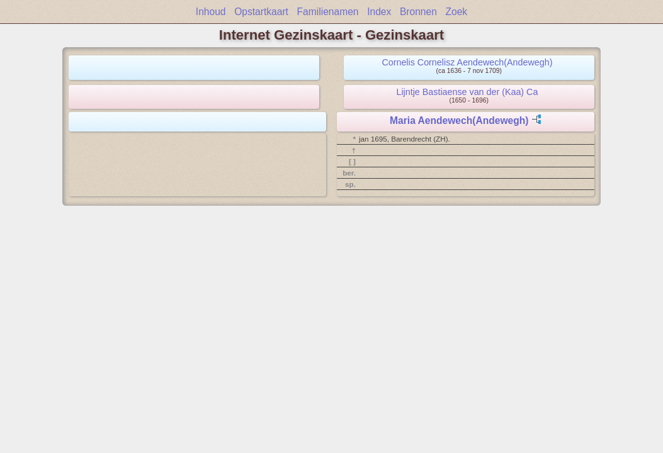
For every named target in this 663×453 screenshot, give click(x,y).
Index (379, 11)
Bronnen (418, 11)
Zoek (457, 11)
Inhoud (211, 11)
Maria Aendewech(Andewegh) (459, 120)
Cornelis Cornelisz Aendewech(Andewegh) (467, 62)
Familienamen (328, 11)
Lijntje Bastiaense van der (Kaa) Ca (467, 92)
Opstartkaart (261, 11)
